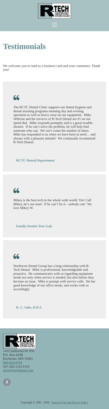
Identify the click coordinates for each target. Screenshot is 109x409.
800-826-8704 (12, 363)
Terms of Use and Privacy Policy (69, 402)
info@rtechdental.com (18, 370)
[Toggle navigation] (54, 25)
